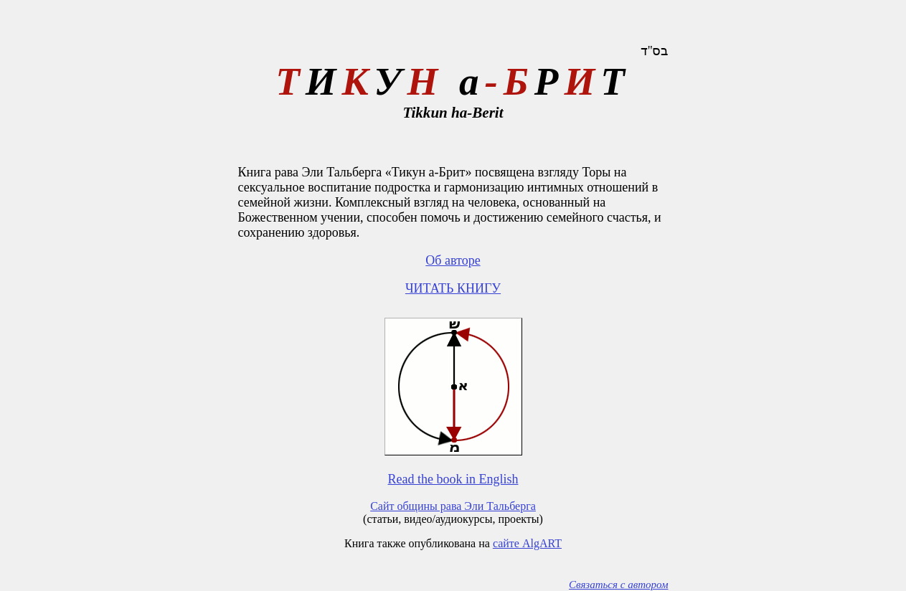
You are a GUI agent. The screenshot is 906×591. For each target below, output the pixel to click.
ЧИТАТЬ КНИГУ (453, 288)
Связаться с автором (618, 584)
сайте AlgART (527, 543)
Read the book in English (453, 479)
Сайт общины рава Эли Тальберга (453, 506)
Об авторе (452, 260)
